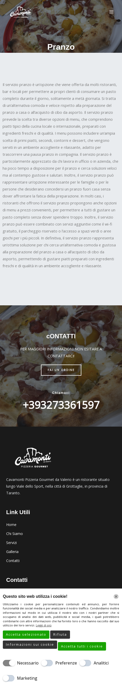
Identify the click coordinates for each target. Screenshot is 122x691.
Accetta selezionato (26, 634)
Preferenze (66, 663)
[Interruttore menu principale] (111, 11)
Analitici (101, 663)
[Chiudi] (116, 596)
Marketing (27, 678)
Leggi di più (43, 625)
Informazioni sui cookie (30, 644)
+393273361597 (61, 405)
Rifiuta (60, 634)
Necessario (28, 663)
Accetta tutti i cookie (82, 646)
